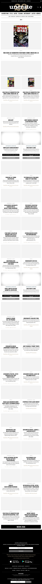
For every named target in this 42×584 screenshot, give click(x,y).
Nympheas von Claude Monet (31, 402)
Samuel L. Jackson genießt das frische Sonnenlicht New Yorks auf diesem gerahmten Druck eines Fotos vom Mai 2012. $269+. (31, 434)
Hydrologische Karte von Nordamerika (31, 234)
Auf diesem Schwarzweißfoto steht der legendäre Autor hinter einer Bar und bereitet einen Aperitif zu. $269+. (10, 350)
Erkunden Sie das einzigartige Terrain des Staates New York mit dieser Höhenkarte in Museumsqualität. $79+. (31, 321)
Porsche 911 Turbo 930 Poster (11, 178)
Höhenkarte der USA (31, 261)
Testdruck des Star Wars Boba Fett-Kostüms (31, 178)
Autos (15, 13)
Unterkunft (27, 13)
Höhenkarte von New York (31, 318)
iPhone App (13, 16)
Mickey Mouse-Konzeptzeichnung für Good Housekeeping (31, 514)
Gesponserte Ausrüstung (11, 286)
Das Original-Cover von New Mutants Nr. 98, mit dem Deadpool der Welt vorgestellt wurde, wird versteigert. (11, 463)
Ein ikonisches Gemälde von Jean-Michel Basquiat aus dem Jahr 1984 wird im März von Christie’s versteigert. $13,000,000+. (11, 211)
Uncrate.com (14, 566)
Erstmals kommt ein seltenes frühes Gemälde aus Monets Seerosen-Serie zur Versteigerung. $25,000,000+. (31, 405)
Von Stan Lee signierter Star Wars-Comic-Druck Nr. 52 (21, 53)
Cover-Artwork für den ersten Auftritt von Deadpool (11, 459)
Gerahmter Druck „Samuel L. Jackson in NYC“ (31, 430)
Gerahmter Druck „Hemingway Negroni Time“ (10, 347)
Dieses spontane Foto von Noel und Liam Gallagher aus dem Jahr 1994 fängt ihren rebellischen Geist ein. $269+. (31, 378)
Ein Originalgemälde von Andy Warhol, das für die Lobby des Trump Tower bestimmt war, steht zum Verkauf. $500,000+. (31, 349)
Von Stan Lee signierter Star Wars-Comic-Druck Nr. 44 (31, 93)
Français (18, 570)
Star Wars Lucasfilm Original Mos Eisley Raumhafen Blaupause (31, 206)
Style (11, 13)
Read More (5, 100)
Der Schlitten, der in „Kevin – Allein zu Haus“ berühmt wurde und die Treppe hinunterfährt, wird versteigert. (31, 490)
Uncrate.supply (21, 566)
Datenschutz (24, 568)
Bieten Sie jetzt (14, 466)
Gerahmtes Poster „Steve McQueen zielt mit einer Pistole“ (10, 375)
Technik (20, 13)
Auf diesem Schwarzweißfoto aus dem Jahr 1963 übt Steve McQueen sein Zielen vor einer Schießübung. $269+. (10, 380)
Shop (10, 16)
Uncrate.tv (27, 566)
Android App (18, 16)
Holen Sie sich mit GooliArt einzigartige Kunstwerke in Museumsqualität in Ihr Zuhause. (11, 123)
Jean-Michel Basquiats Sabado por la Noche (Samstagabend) (11, 206)
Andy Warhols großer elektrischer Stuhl (31, 120)
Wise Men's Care (31, 148)
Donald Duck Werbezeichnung (10, 486)
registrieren (30, 16)
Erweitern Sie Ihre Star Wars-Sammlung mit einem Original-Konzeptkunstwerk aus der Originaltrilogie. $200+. (10, 267)
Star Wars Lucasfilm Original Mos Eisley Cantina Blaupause (11, 234)
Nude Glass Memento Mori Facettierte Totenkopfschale (11, 402)
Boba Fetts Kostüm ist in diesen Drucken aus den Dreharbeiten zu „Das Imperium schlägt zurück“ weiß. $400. (31, 182)
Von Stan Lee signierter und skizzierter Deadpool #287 (11, 514)
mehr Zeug (21, 527)
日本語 (26, 570)
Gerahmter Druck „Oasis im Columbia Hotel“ (31, 374)
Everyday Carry (24, 16)
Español (14, 570)
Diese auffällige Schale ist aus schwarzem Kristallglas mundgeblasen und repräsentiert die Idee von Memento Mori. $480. (11, 406)
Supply (21, 50)
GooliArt (10, 120)
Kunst (13, 118)
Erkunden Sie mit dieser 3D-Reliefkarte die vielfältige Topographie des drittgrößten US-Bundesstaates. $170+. (31, 462)
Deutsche (22, 570)
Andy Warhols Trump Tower (31, 346)
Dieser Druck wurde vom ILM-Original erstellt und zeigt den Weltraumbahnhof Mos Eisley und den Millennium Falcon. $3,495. (31, 211)
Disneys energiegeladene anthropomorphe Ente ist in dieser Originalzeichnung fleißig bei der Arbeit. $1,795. (10, 490)
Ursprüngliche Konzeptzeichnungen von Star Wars (11, 262)
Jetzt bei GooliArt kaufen (14, 126)
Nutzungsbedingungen (32, 568)
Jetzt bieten (34, 129)
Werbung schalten (17, 568)
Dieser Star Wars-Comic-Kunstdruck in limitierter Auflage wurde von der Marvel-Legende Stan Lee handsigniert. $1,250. (31, 96)
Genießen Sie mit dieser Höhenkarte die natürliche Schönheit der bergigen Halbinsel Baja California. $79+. (11, 434)
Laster (33, 13)
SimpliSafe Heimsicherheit (11, 148)
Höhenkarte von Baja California (11, 430)
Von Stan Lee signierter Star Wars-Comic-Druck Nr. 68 (10, 93)
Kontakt (11, 568)
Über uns (7, 568)
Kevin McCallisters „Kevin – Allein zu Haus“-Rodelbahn (31, 486)
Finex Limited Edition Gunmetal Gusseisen (11, 289)
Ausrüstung (5, 13)
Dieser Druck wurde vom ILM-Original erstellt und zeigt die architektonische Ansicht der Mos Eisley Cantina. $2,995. (11, 239)
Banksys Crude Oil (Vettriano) (10, 319)
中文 (28, 570)
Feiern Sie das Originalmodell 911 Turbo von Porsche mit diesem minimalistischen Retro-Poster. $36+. (11, 182)
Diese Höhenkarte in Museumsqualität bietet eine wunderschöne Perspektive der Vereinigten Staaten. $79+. (31, 264)
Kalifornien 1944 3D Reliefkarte (31, 458)
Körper (38, 13)
